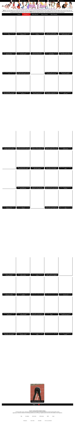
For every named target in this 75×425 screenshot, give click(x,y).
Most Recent (35, 14)
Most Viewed (44, 14)
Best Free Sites (34, 416)
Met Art (4, 10)
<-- (36, 404)
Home (19, 14)
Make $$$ (39, 420)
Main (21, 416)
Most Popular (54, 14)
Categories (26, 14)
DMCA (48, 416)
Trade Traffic (32, 420)
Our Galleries (27, 416)
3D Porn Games (41, 416)
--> (41, 404)
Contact (53, 416)
